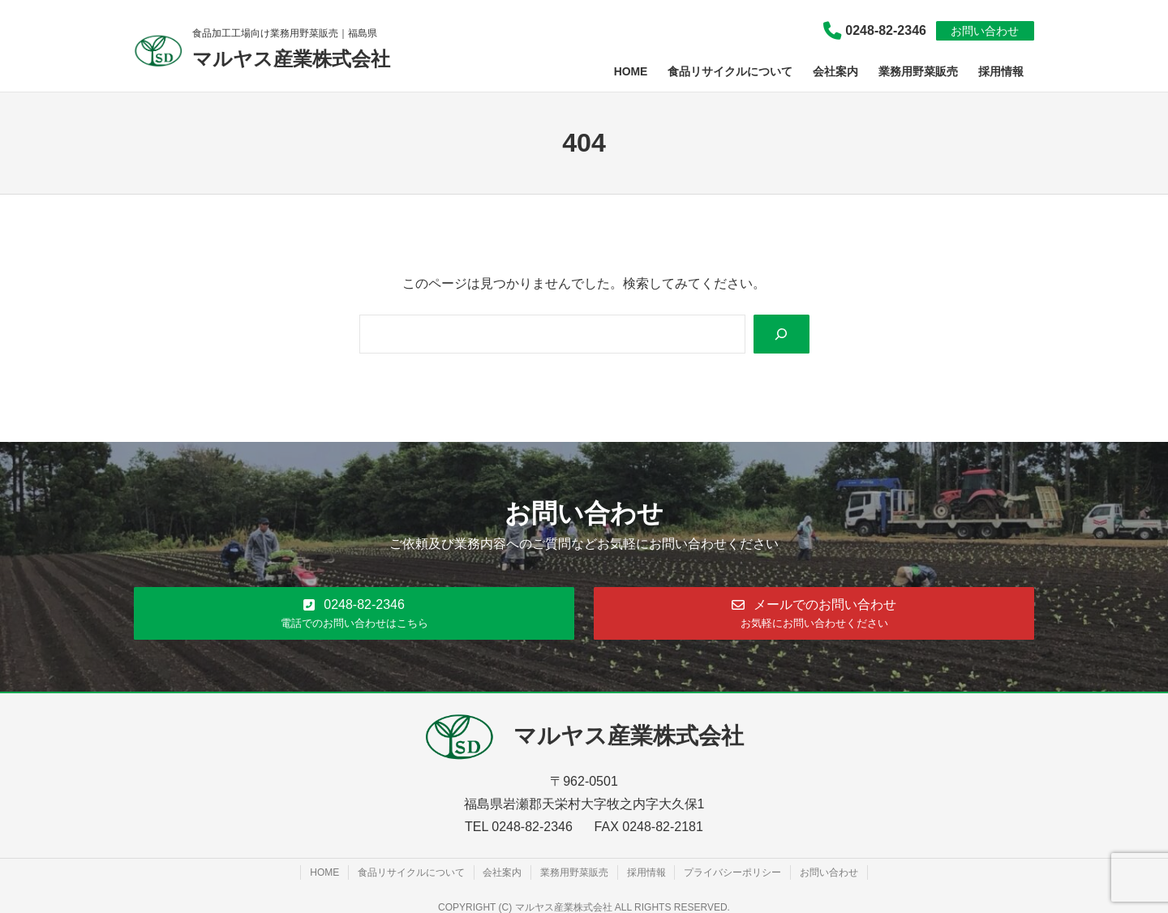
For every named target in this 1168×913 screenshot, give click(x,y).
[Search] (780, 334)
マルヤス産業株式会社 (291, 59)
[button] (354, 612)
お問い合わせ (985, 30)
